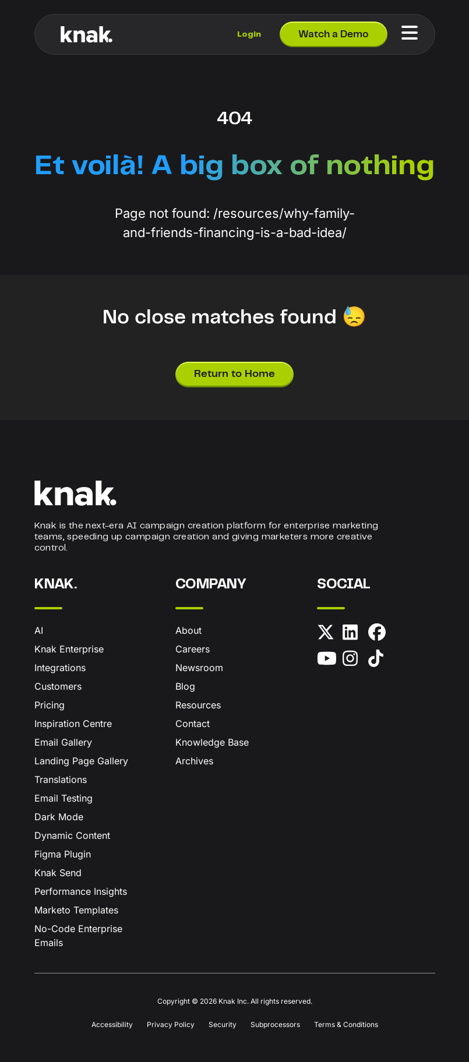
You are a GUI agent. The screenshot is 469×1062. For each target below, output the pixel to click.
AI (38, 630)
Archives (194, 761)
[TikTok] (378, 660)
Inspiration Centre (73, 723)
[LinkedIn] (353, 634)
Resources (198, 705)
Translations (60, 779)
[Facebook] (378, 634)
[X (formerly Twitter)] (327, 634)
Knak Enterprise (69, 649)
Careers (192, 649)
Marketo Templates (76, 910)
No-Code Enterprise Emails (78, 935)
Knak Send (58, 872)
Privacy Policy (171, 1024)
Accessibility (112, 1024)
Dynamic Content (72, 835)
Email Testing (63, 798)
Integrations (60, 667)
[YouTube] (327, 660)
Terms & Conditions (346, 1024)
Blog (185, 686)
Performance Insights (80, 891)
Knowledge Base (212, 742)
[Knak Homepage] (87, 34)
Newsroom (199, 667)
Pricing (49, 705)
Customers (58, 686)
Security (223, 1024)
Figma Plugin (62, 854)
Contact (192, 723)
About (188, 630)
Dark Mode (58, 817)
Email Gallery (63, 742)
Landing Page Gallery (81, 761)
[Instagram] (353, 660)
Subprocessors (275, 1024)
